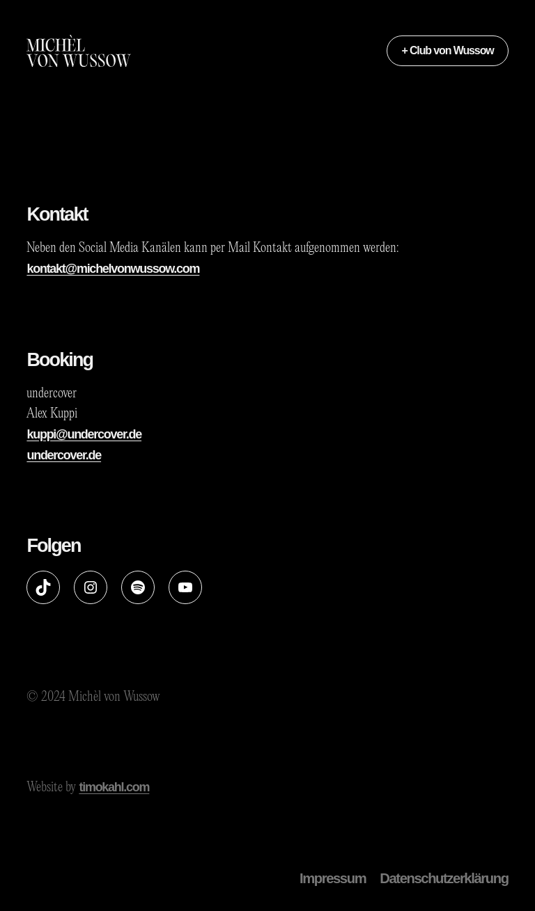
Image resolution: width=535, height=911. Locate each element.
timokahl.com (114, 787)
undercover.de (63, 455)
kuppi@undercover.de (83, 434)
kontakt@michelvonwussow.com (112, 269)
